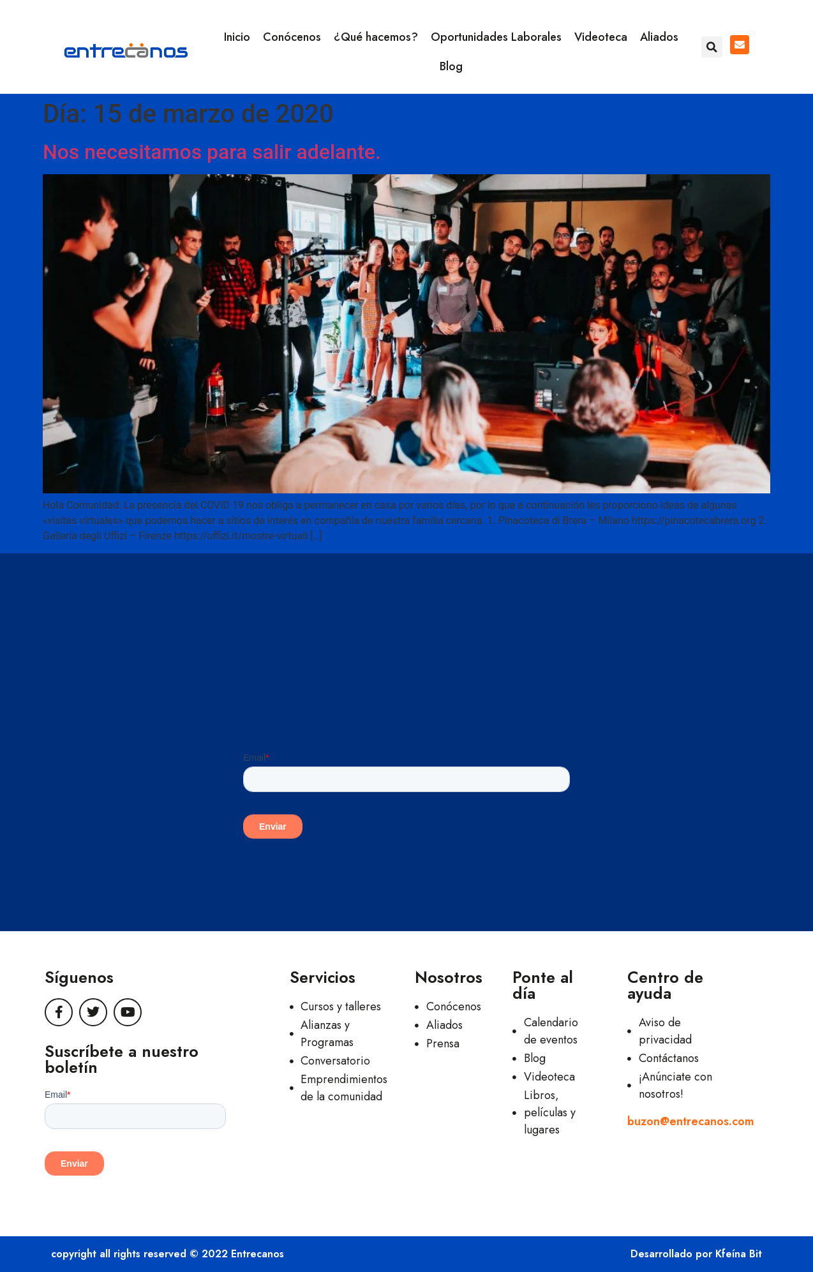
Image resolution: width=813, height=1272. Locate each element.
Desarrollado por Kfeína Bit (696, 1253)
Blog (451, 66)
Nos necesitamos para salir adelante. (212, 152)
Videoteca (600, 37)
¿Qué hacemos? (376, 37)
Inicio (237, 37)
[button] (711, 46)
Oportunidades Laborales (496, 37)
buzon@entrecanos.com (690, 1121)
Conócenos (292, 37)
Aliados (659, 37)
